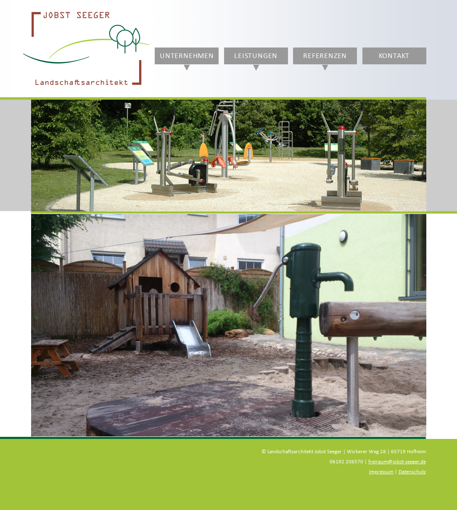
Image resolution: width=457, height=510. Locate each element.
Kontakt (394, 56)
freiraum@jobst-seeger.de (397, 462)
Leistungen (255, 56)
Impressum (381, 472)
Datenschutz (412, 472)
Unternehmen (187, 56)
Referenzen (325, 56)
